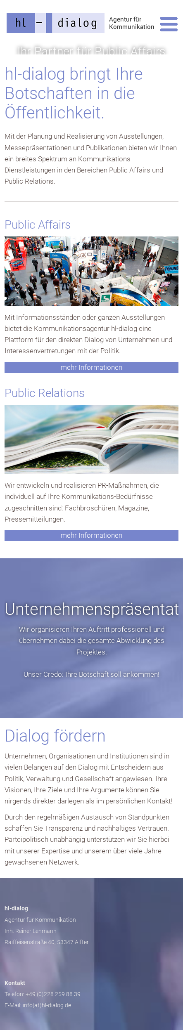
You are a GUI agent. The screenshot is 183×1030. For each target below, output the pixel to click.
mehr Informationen (91, 367)
